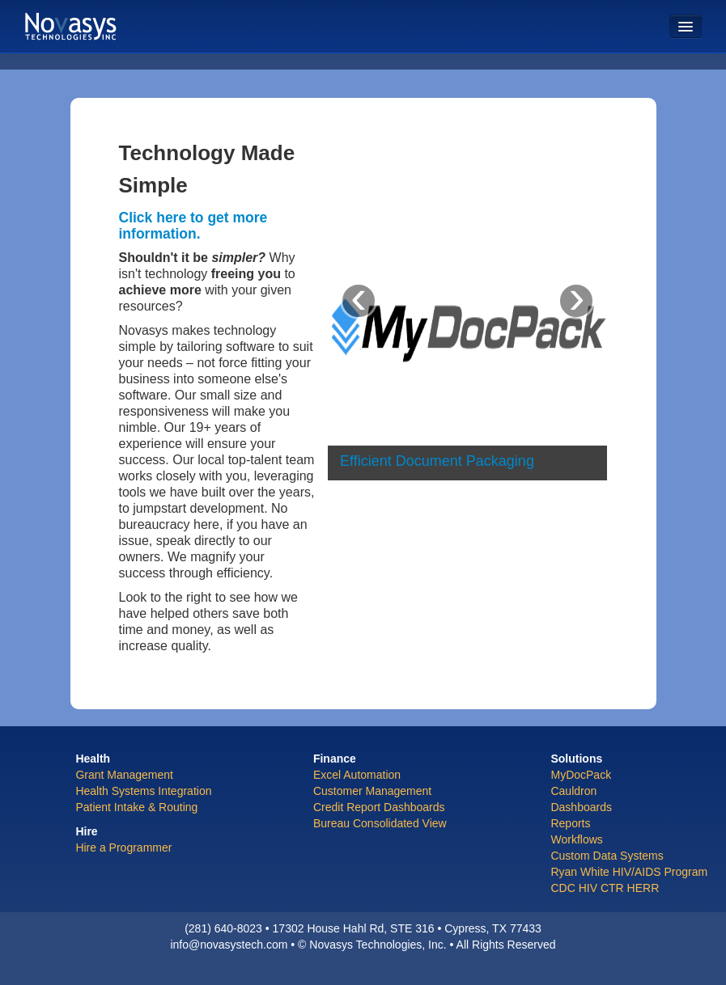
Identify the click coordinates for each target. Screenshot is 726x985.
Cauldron (573, 790)
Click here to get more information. (193, 225)
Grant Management (124, 774)
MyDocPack (580, 774)
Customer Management (372, 790)
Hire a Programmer (123, 847)
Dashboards (581, 807)
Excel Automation (357, 774)
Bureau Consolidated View (380, 823)
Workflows (576, 839)
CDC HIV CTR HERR (604, 887)
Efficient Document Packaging (437, 461)
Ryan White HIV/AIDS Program (628, 871)
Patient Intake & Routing (136, 807)
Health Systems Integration (143, 790)
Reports (570, 823)
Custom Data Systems (606, 855)
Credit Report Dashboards (379, 807)
